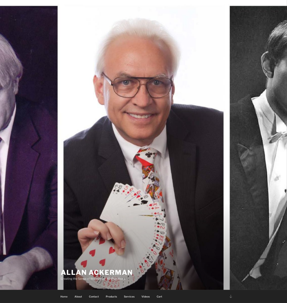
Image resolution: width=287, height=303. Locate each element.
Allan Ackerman (97, 272)
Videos (145, 296)
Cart (159, 296)
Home (64, 296)
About (78, 296)
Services (129, 296)
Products (111, 296)
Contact (94, 296)
